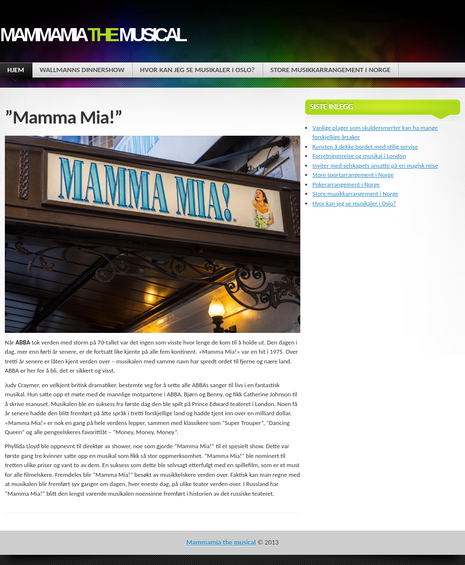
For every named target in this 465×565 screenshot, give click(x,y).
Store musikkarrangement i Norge (330, 69)
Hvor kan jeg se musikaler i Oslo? (197, 69)
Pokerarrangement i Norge (346, 184)
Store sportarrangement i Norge (353, 174)
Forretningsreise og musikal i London (359, 155)
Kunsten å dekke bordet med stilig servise (365, 146)
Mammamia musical (92, 34)
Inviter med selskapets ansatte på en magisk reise (375, 165)
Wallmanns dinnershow (82, 69)
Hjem (15, 71)
